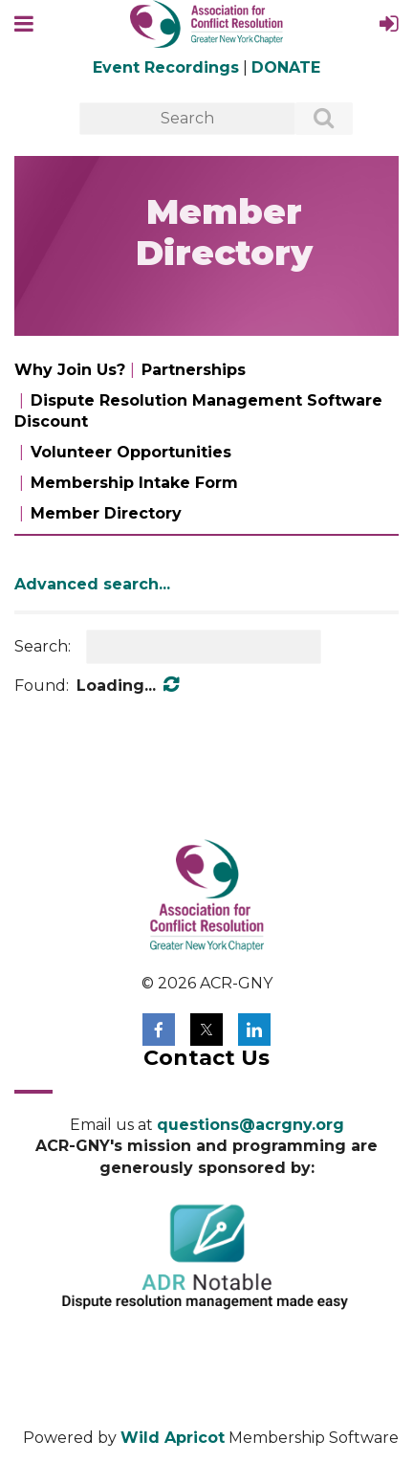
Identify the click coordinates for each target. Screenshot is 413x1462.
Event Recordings (166, 67)
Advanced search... (92, 584)
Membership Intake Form (134, 483)
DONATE (285, 67)
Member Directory (106, 513)
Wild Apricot (172, 1438)
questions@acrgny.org (250, 1125)
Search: (42, 646)
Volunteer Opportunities (131, 452)
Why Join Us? (69, 370)
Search (313, 119)
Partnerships (193, 370)
